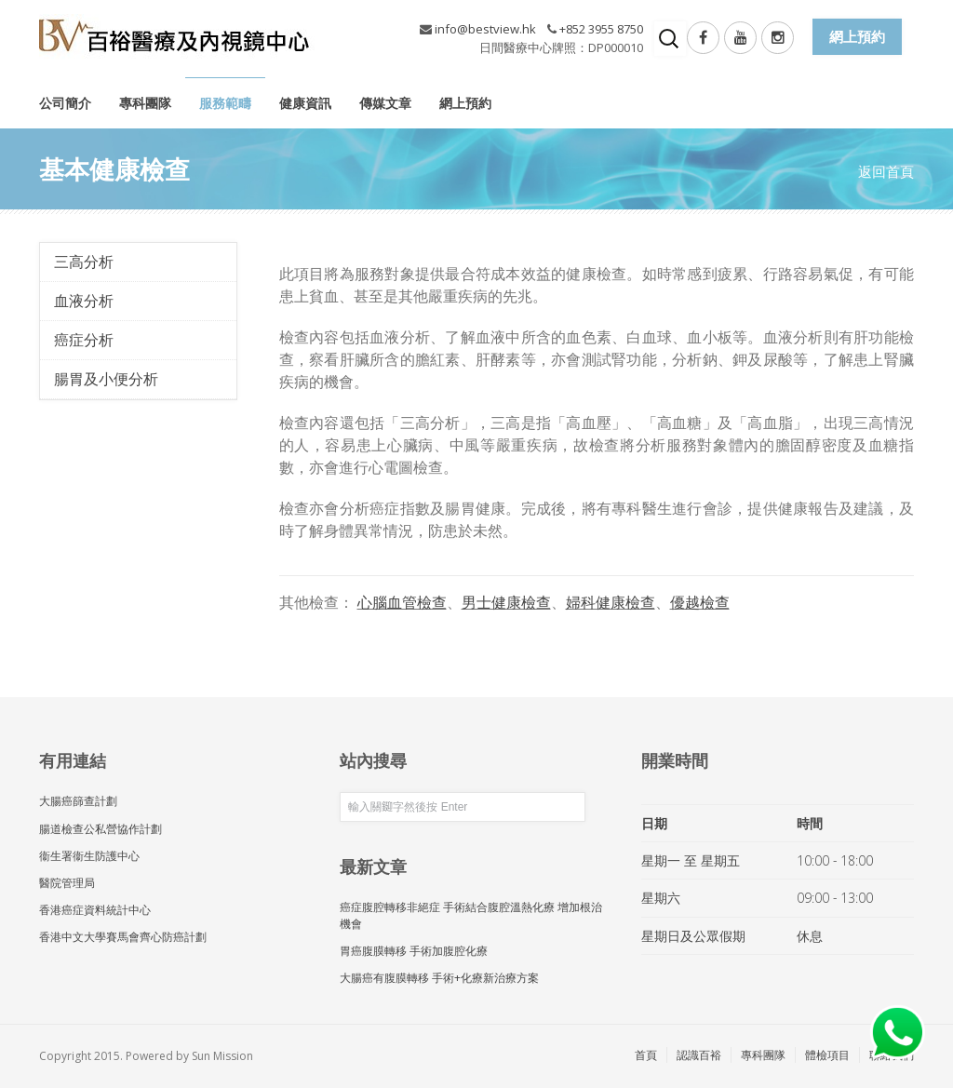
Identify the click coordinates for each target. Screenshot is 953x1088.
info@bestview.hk (485, 28)
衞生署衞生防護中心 (89, 856)
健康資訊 (305, 103)
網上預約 (465, 103)
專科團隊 (145, 103)
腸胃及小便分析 (106, 379)
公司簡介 (65, 103)
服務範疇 (225, 103)
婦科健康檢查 (610, 602)
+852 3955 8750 (601, 28)
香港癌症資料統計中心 (95, 910)
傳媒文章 (385, 103)
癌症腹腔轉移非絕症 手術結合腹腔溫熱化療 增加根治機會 (471, 915)
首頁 (646, 1055)
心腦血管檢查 (402, 602)
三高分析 (84, 261)
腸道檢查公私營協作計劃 (100, 829)
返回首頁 (886, 171)
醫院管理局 (67, 883)
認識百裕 (699, 1055)
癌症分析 (84, 339)
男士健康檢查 (506, 602)
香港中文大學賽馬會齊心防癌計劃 (123, 937)
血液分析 (84, 300)
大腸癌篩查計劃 (78, 801)
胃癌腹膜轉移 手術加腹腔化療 (414, 951)
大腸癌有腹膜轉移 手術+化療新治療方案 (439, 978)
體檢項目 (827, 1055)
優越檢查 (700, 602)
